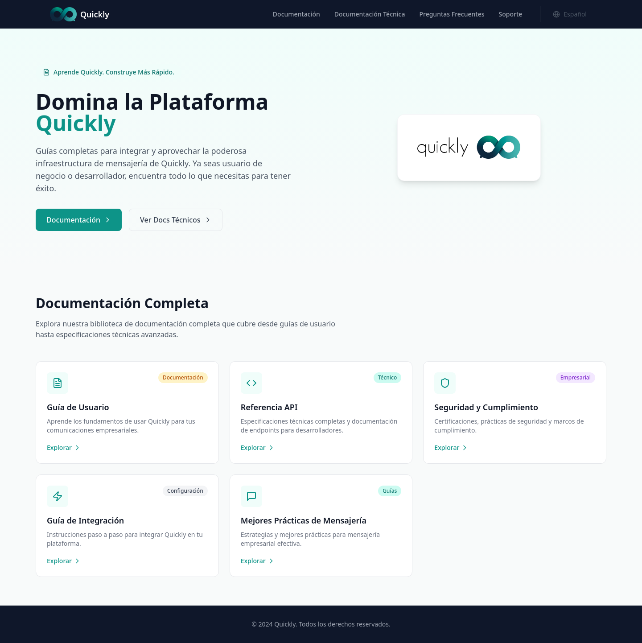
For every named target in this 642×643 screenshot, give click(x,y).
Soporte (510, 14)
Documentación (296, 14)
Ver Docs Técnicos (175, 220)
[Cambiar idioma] (569, 14)
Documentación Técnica (369, 14)
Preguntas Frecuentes (451, 14)
